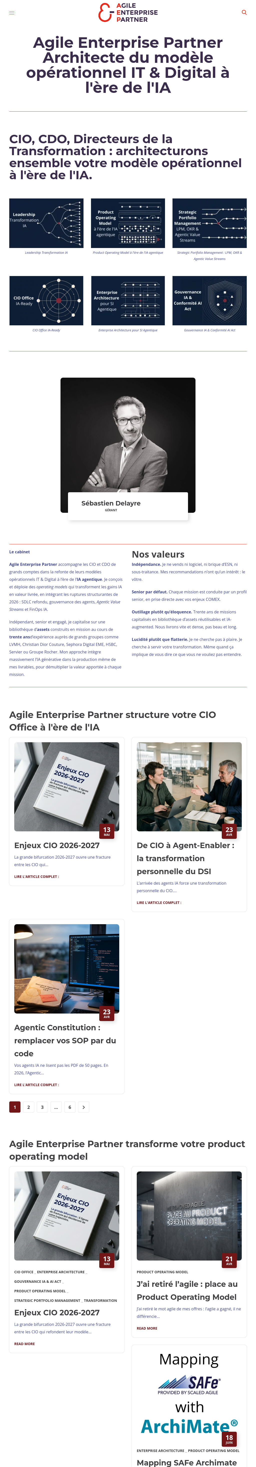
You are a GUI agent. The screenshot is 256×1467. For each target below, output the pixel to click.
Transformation (100, 1300)
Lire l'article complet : (36, 876)
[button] (244, 12)
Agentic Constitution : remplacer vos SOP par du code (65, 1040)
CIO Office (23, 1272)
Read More (24, 1343)
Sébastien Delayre (111, 503)
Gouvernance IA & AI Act (37, 1281)
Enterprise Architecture (60, 1272)
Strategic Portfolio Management (47, 1300)
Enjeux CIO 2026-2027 (57, 845)
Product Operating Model (40, 1291)
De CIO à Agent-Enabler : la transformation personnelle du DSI (185, 858)
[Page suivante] (83, 1107)
